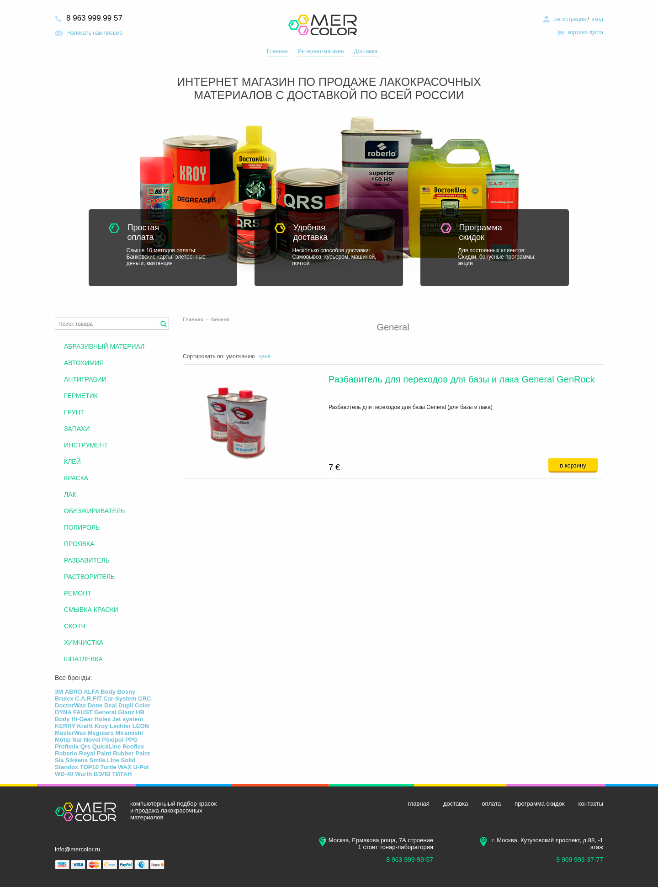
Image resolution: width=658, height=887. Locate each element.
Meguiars (101, 732)
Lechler (120, 725)
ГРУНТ (74, 412)
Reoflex (133, 746)
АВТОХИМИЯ (84, 362)
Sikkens (76, 760)
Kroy (101, 725)
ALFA (91, 691)
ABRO (73, 691)
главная (419, 803)
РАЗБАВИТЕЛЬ (87, 560)
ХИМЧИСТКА (83, 642)
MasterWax (70, 732)
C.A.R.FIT (88, 698)
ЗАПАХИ (77, 428)
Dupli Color (134, 705)
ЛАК (70, 494)
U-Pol (141, 767)
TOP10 (89, 767)
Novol (92, 739)
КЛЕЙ (72, 461)
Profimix (67, 746)
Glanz (126, 712)
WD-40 (64, 773)
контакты (590, 803)
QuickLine (106, 746)
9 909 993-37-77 (579, 859)
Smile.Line (104, 760)
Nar (77, 739)
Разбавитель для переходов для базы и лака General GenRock (462, 379)
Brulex (64, 698)
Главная (277, 51)
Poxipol (112, 739)
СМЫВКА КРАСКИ (91, 609)
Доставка (365, 51)
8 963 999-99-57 (409, 859)
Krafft (85, 725)
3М (59, 691)
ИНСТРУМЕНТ (86, 445)
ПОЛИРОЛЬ (82, 527)
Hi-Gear (82, 719)
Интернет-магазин (321, 51)
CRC (144, 698)
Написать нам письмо (94, 33)
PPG (131, 739)
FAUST (83, 712)
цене (265, 356)
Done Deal (102, 705)
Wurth (83, 773)
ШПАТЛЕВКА (83, 659)
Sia (59, 760)
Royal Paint (95, 753)
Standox (66, 767)
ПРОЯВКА (79, 543)
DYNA (63, 712)
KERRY (65, 725)
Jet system (127, 719)
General (220, 319)
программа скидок (539, 803)
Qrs (85, 746)
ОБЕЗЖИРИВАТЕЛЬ (94, 511)
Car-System (119, 698)
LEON (141, 725)
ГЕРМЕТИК (81, 395)
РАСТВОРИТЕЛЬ (89, 576)
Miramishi (129, 732)
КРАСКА (76, 478)
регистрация (570, 19)
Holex (103, 719)
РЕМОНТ (77, 593)
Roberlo (66, 753)
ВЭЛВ (102, 773)
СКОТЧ (74, 626)
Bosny (126, 691)
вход (597, 19)
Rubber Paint (131, 753)
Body (108, 691)
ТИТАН (122, 773)
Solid (128, 760)
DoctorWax (70, 705)
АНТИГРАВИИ (85, 379)
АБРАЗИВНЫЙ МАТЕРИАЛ (104, 346)
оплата (491, 803)
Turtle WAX (116, 767)
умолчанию (240, 356)
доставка (455, 803)
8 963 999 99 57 (94, 18)
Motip (63, 739)
